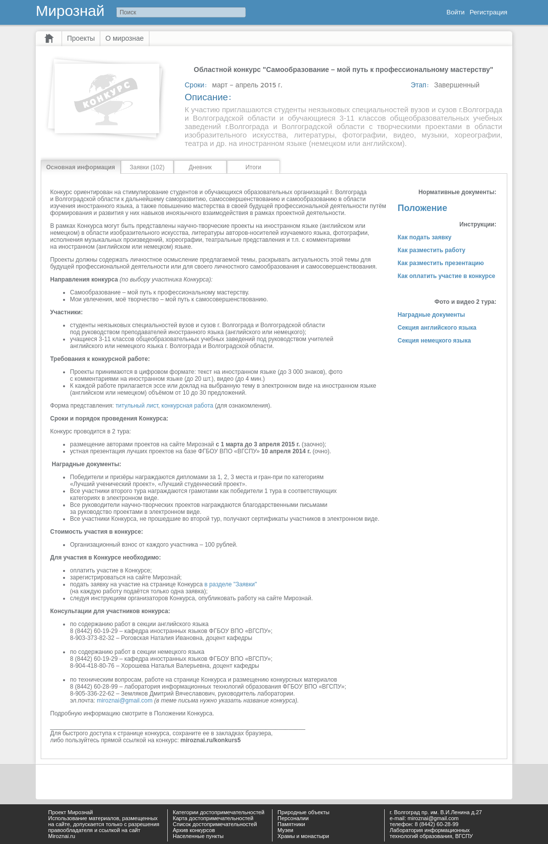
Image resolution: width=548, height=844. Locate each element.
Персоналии (293, 818)
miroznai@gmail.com (124, 700)
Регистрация (488, 12)
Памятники (291, 824)
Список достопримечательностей (215, 824)
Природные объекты (303, 812)
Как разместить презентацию (441, 263)
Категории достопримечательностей (219, 812)
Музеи (285, 830)
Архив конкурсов (194, 830)
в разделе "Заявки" (231, 584)
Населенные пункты (198, 836)
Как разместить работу (432, 250)
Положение (422, 208)
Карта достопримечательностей (213, 818)
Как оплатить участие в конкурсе (446, 276)
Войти (456, 12)
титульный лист (137, 405)
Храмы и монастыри (303, 836)
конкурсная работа (187, 405)
